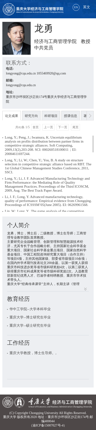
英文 (81, 7)
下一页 (62, 127)
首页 (36, 127)
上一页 (48, 127)
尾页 (75, 127)
